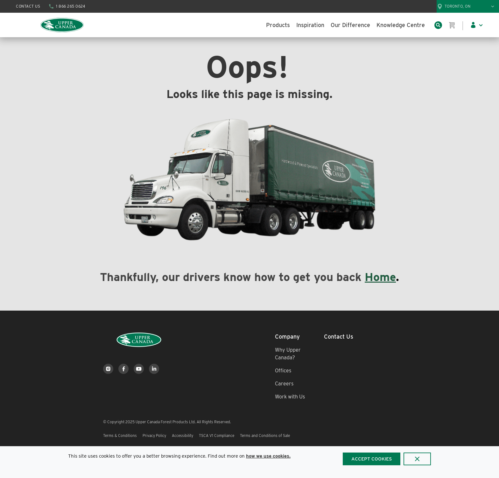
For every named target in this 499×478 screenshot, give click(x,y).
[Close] (417, 459)
